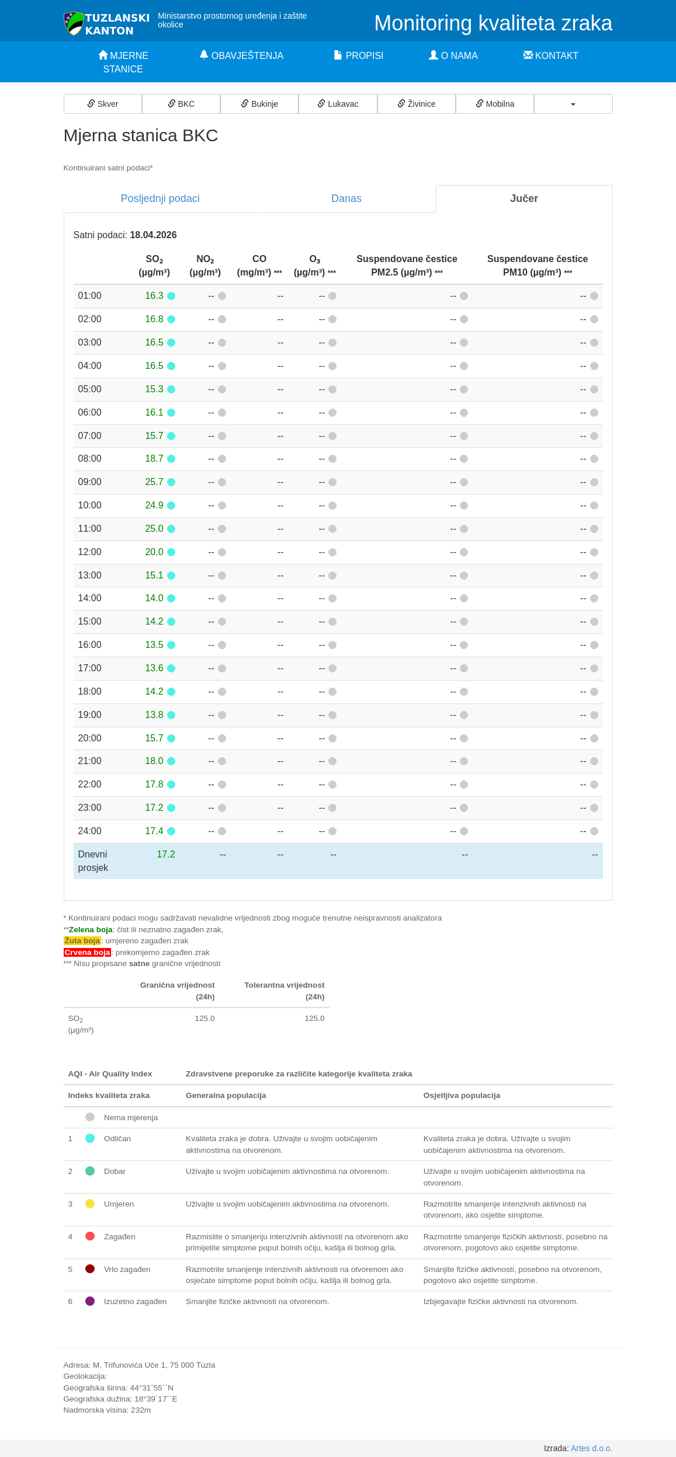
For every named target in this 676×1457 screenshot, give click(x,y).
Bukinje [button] (259, 104)
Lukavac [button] (337, 104)
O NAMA (453, 56)
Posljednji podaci (160, 198)
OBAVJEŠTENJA (241, 56)
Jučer (524, 198)
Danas (346, 198)
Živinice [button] (416, 104)
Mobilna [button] (495, 104)
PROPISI (358, 56)
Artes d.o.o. (592, 1448)
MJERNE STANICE (123, 62)
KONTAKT (551, 56)
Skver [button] (103, 104)
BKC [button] (181, 104)
